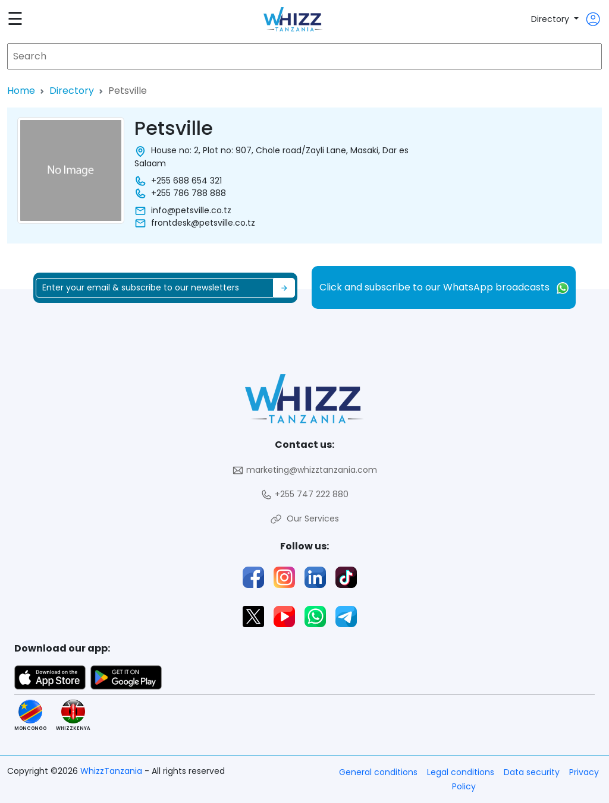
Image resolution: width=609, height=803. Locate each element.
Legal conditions (460, 772)
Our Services (304, 519)
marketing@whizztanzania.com (304, 470)
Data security (532, 772)
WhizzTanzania (112, 771)
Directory (551, 19)
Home (21, 90)
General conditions (378, 772)
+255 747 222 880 (304, 494)
